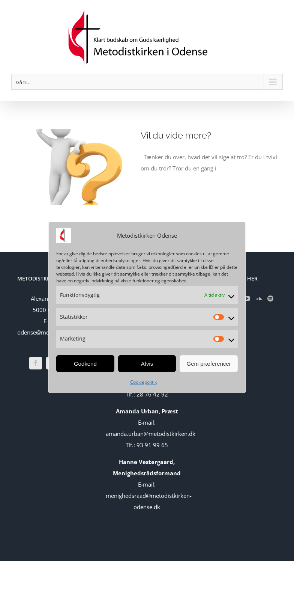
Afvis (147, 363)
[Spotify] (270, 298)
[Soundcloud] (259, 298)
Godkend (85, 363)
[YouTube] (247, 298)
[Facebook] (35, 363)
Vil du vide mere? (176, 135)
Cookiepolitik (143, 382)
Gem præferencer (208, 363)
